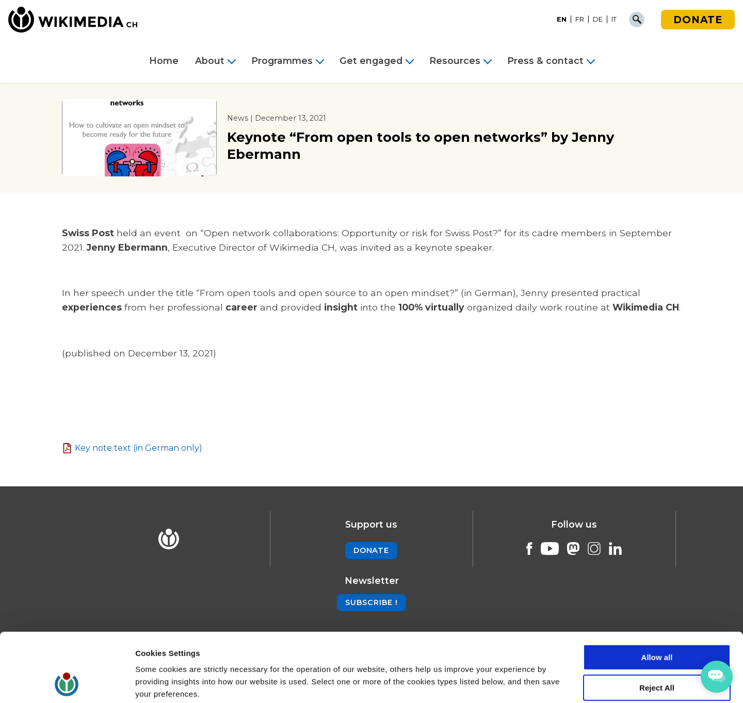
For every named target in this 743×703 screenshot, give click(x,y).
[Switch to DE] (598, 19)
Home (164, 61)
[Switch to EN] (562, 19)
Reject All (656, 623)
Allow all (657, 592)
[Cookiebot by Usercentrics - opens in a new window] (67, 683)
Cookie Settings (165, 682)
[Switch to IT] (614, 19)
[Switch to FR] (580, 19)
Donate (697, 19)
